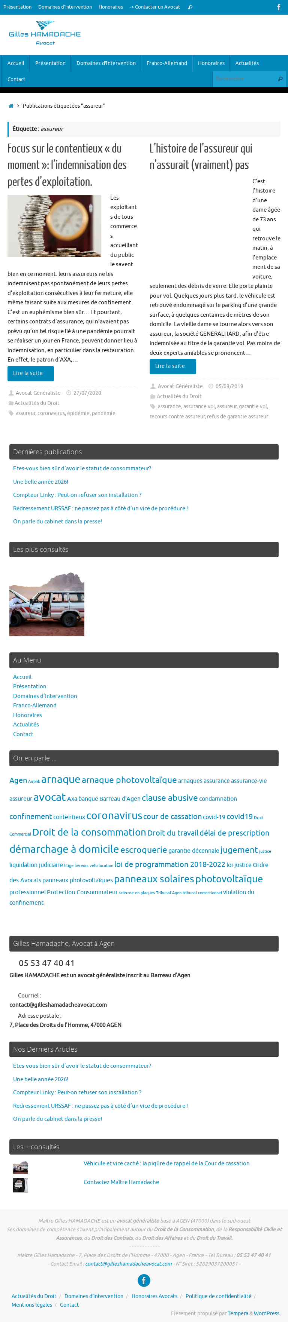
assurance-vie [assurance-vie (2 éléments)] (249, 781)
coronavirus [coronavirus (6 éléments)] (114, 815)
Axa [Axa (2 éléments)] (72, 799)
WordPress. (267, 1313)
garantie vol (253, 406)
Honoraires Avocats (154, 1296)
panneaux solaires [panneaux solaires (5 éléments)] (154, 879)
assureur (25, 413)
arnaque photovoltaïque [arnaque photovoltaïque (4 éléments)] (129, 780)
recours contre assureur (177, 416)
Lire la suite (32, 373)
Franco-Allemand (35, 705)
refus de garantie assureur (237, 416)
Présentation (17, 7)
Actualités (26, 724)
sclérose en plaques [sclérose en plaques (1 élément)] (137, 893)
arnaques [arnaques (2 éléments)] (190, 781)
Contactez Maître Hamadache (121, 1182)
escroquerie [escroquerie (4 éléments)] (143, 850)
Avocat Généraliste (38, 393)
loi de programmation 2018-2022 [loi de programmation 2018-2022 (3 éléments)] (169, 864)
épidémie (78, 413)
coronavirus (51, 413)
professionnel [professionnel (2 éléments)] (27, 892)
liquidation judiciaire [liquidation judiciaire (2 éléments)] (36, 865)
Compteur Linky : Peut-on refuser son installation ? (77, 495)
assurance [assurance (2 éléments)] (217, 781)
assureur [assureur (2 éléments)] (20, 799)
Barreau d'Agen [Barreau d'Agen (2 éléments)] (120, 799)
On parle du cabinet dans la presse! (57, 521)
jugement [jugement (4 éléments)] (239, 850)
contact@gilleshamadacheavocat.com (128, 1264)
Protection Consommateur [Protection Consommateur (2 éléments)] (82, 892)
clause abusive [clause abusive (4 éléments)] (170, 798)
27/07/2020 (87, 393)
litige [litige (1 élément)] (69, 865)
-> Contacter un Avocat (155, 7)
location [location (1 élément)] (106, 865)
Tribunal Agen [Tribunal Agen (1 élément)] (169, 893)
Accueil (22, 677)
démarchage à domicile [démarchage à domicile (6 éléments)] (64, 849)
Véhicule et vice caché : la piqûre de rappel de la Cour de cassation (167, 1163)
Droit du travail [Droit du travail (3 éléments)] (172, 833)
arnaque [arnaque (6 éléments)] (61, 779)
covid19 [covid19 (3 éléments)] (239, 816)
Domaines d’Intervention (45, 696)
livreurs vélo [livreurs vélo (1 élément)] (86, 865)
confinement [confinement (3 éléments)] (30, 816)
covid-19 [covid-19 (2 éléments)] (214, 817)
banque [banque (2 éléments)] (88, 799)
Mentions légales (32, 1305)
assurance (169, 406)
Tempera (238, 1313)
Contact (23, 734)
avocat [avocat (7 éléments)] (49, 797)
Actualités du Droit (37, 403)
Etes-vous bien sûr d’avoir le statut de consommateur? (82, 468)
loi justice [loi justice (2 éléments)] (239, 865)
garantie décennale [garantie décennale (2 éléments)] (193, 851)
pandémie (104, 413)
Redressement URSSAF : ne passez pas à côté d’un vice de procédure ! (100, 508)
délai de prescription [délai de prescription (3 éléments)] (234, 833)
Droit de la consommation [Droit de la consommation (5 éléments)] (89, 832)
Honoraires (111, 7)
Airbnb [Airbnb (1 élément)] (34, 781)
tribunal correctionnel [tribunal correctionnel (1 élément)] (202, 893)
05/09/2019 (229, 386)
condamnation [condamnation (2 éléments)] (218, 799)
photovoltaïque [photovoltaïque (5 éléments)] (229, 879)
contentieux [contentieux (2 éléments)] (69, 817)
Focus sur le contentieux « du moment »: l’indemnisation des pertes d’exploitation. (67, 165)
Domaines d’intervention (65, 7)
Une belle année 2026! (40, 482)
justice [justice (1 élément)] (265, 851)
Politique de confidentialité (219, 1296)
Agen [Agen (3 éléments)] (18, 780)
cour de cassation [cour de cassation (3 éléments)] (172, 816)
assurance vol (199, 406)
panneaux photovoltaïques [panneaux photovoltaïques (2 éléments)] (77, 880)
